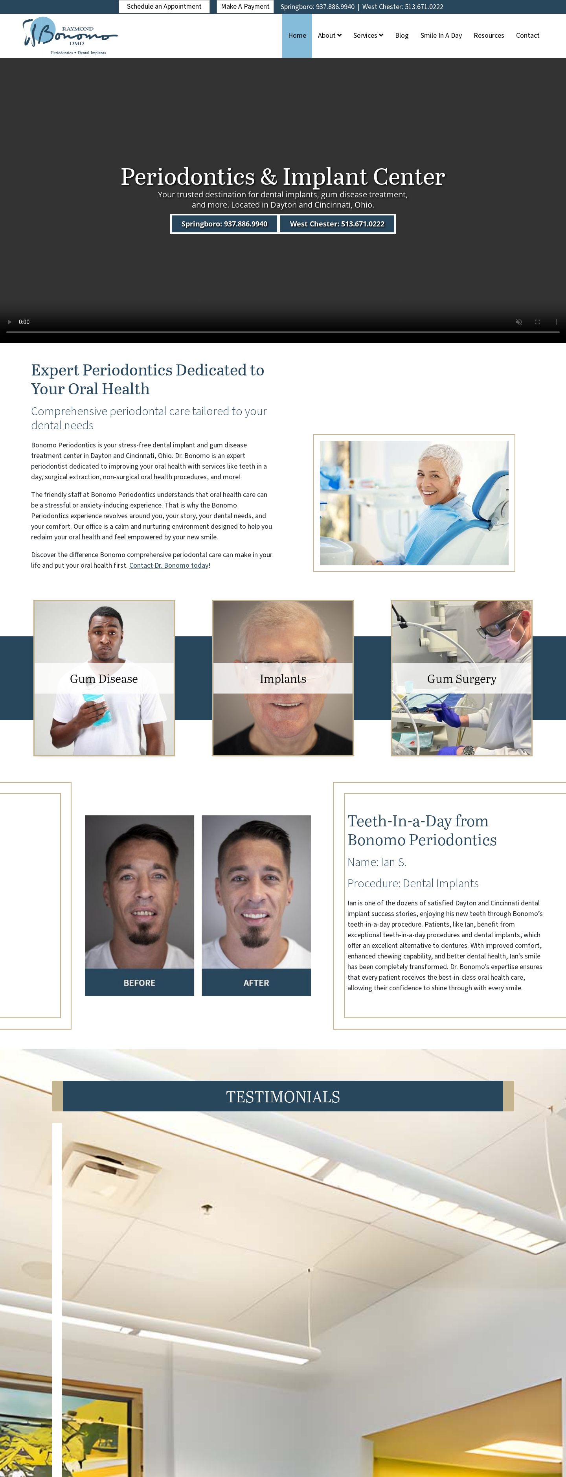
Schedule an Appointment (164, 6)
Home (297, 35)
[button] (272, 1299)
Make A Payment (245, 6)
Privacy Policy (299, 1456)
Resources (489, 35)
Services (368, 35)
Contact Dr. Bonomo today (168, 565)
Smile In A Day (441, 35)
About (330, 35)
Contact (528, 35)
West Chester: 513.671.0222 (403, 7)
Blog (402, 35)
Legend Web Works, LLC (299, 1443)
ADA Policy (262, 1456)
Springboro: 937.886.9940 (318, 7)
